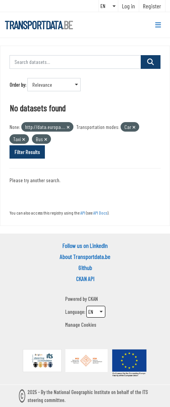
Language (74, 311)
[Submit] (150, 62)
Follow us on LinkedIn (85, 245)
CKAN (93, 299)
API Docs (100, 212)
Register (152, 6)
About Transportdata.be (85, 256)
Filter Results (27, 152)
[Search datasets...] (75, 62)
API (82, 212)
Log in (128, 6)
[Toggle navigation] (158, 25)
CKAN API (85, 278)
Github (85, 267)
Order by (17, 84)
